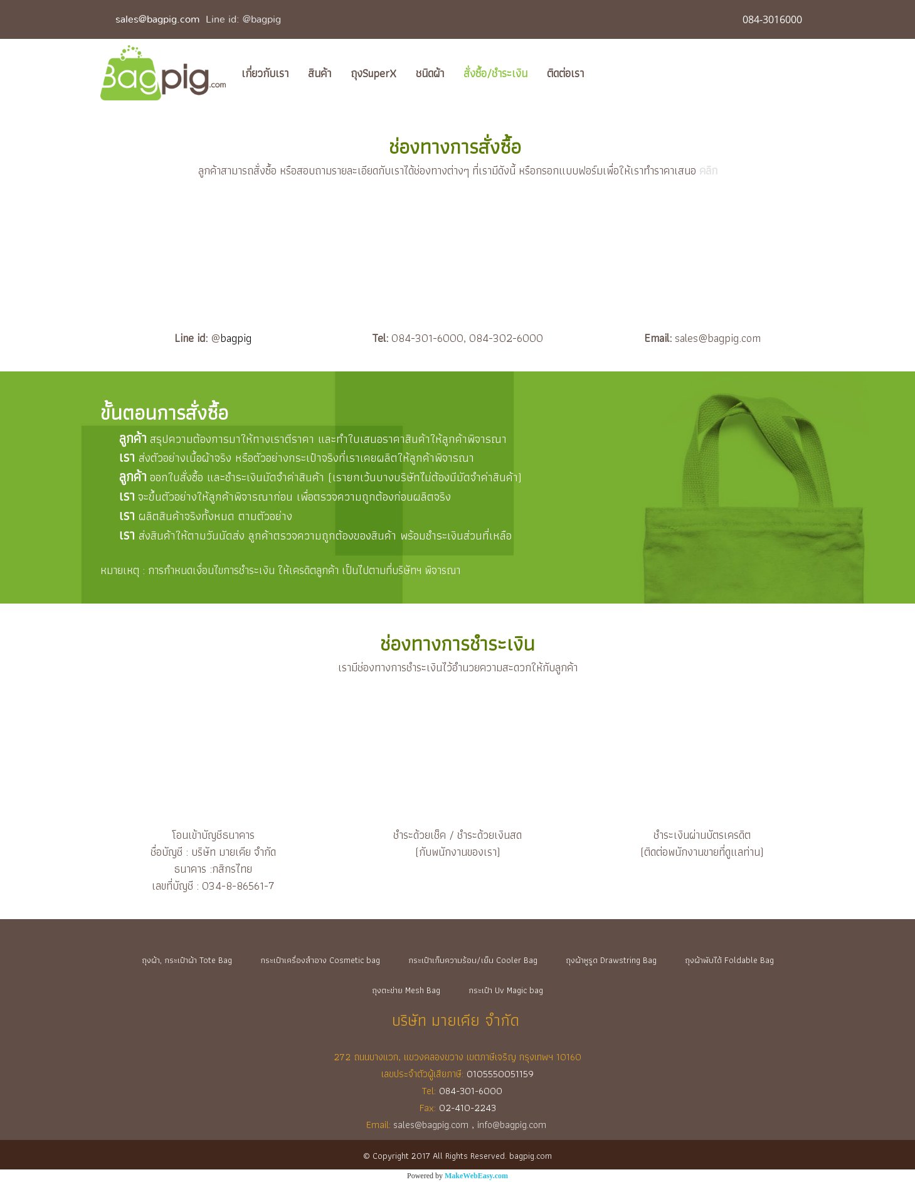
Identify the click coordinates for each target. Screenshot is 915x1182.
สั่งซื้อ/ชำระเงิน (495, 73)
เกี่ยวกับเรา (264, 73)
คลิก (708, 170)
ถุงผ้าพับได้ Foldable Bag (729, 960)
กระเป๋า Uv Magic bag (505, 990)
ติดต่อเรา (565, 73)
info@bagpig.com (513, 1124)
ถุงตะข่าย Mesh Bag (406, 990)
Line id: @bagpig (243, 19)
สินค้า (319, 73)
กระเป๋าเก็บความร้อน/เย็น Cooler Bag (472, 960)
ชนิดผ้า (430, 73)
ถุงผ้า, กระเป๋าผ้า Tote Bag (187, 960)
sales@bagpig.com (157, 19)
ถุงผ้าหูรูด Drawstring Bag (611, 960)
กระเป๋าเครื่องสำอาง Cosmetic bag (320, 960)
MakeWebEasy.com (476, 1175)
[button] (605, 73)
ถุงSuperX (373, 73)
